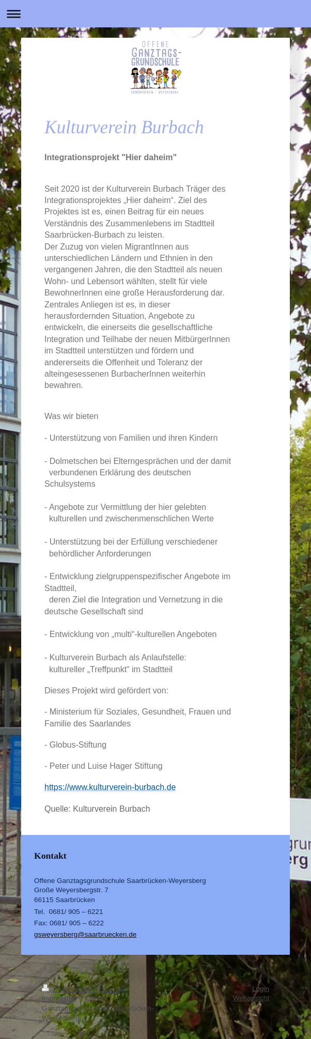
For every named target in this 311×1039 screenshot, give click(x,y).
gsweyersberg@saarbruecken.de (85, 934)
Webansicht (251, 998)
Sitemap (113, 989)
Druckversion (69, 989)
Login (260, 989)
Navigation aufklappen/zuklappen (155, 14)
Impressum (59, 998)
